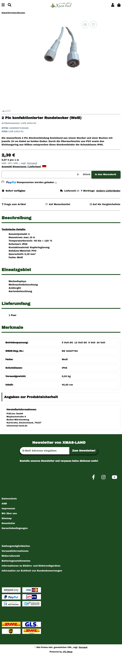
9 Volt (91, 342)
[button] (112, 5)
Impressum (8, 508)
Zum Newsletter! (83, 450)
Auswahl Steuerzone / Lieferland (24, 166)
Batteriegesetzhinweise (16, 561)
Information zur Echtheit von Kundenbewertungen (32, 571)
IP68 (64, 368)
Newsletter (8, 523)
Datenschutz (9, 498)
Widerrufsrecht (11, 556)
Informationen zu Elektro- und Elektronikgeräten (31, 566)
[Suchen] (9, 5)
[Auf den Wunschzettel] (93, 24)
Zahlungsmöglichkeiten (16, 546)
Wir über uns (9, 513)
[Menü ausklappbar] (3, 5)
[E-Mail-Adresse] (45, 451)
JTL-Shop (68, 652)
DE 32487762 (70, 351)
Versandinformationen (15, 551)
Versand (32, 163)
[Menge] (42, 174)
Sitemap (7, 518)
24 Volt (101, 342)
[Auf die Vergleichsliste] (85, 24)
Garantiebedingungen (15, 528)
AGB (4, 503)
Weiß (65, 359)
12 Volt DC (80, 342)
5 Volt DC (67, 342)
